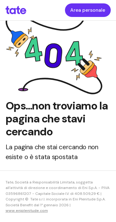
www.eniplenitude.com (27, 210)
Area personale (87, 10)
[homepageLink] (16, 10)
